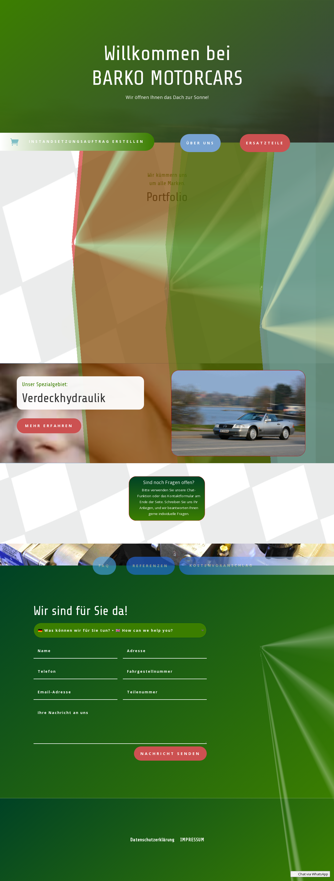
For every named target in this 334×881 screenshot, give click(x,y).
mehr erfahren (49, 425)
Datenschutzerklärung (152, 840)
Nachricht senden (170, 753)
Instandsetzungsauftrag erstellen (86, 141)
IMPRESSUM (192, 840)
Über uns (200, 142)
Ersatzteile (265, 142)
